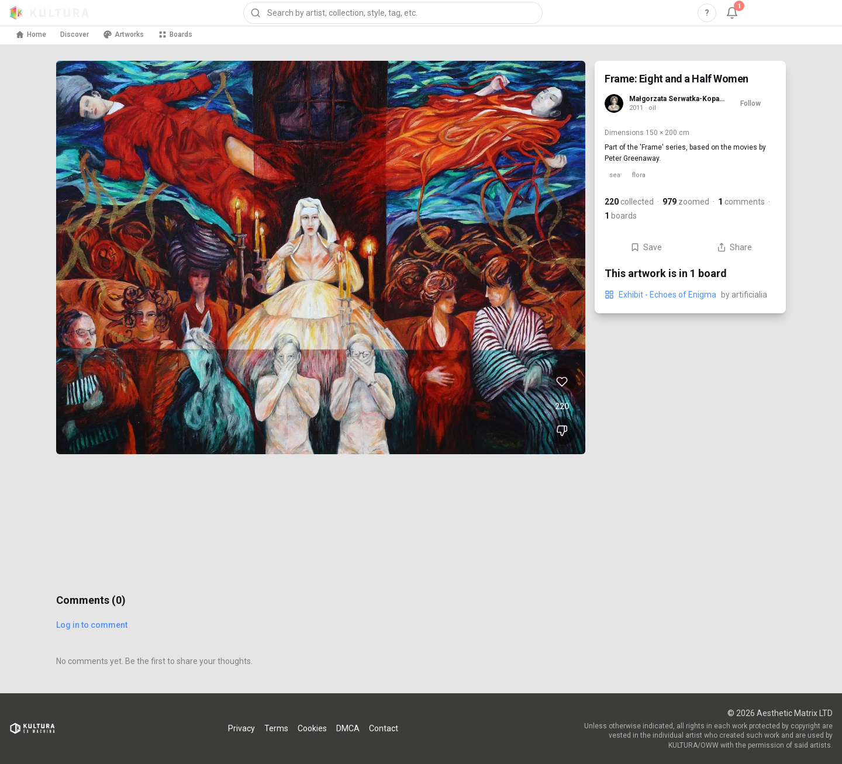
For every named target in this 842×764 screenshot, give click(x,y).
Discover (74, 34)
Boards (175, 34)
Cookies (312, 728)
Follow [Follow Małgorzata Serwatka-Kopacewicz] (750, 103)
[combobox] (393, 13)
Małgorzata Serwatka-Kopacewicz (676, 99)
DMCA (348, 728)
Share (734, 247)
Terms (276, 728)
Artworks (123, 34)
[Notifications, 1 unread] (732, 13)
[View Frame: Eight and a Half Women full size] (320, 257)
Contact (383, 728)
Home (30, 34)
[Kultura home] (49, 13)
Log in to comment (91, 625)
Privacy (241, 728)
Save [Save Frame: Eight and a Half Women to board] (646, 247)
